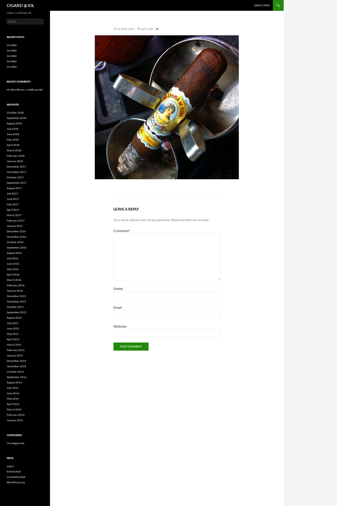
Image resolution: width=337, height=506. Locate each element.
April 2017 (13, 209)
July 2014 (12, 388)
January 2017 (15, 226)
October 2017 (15, 177)
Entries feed (14, 471)
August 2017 (14, 188)
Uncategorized (15, 443)
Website (120, 326)
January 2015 (15, 355)
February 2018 (16, 155)
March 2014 (14, 409)
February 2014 (16, 414)
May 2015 (13, 334)
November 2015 (16, 301)
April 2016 (13, 274)
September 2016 (16, 247)
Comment (122, 230)
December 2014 (16, 361)
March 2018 (14, 150)
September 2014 (16, 377)
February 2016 (16, 285)
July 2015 (12, 323)
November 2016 (16, 236)
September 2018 (16, 118)
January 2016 (15, 290)
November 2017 (16, 172)
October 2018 (15, 112)
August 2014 (14, 382)
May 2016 (13, 269)
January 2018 (15, 161)
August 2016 (14, 253)
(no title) (12, 45)
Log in (10, 466)
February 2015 (16, 350)
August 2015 (14, 317)
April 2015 (13, 339)
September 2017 (16, 182)
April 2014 (13, 404)
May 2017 (13, 204)
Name (118, 288)
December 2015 (16, 296)
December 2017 (16, 166)
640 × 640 (147, 29)
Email (117, 307)
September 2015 (16, 312)
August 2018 (14, 123)
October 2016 (15, 242)
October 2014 (15, 371)
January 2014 (15, 420)
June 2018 (13, 134)
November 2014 (16, 366)
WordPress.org (16, 482)
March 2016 (14, 280)
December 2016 (16, 231)
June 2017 (13, 199)
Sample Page (262, 5)
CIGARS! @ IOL (20, 5)
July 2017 (12, 193)
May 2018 (13, 139)
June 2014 (13, 393)
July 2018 (12, 128)
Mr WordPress (15, 89)
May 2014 (13, 398)
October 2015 (15, 307)
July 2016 (12, 258)
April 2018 (13, 145)
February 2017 (16, 220)
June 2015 (13, 328)
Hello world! (35, 89)
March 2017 (14, 215)
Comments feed (16, 477)
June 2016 (13, 263)
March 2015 (14, 344)
